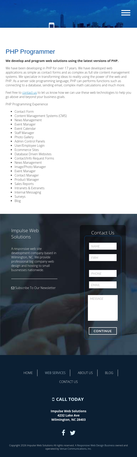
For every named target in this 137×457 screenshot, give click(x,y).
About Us (85, 373)
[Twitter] (72, 432)
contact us (29, 92)
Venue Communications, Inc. (75, 448)
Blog (109, 373)
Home (28, 373)
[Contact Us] (51, 29)
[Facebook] (63, 432)
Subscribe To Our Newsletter (33, 288)
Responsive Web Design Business (96, 445)
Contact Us (68, 382)
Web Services (55, 373)
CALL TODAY (72, 29)
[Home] (69, 15)
